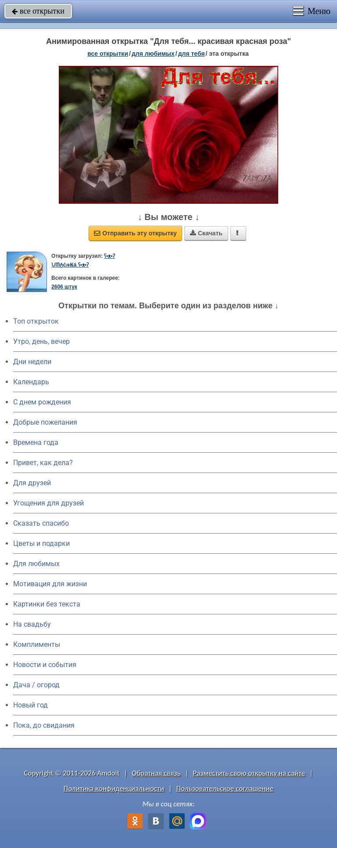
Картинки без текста (46, 604)
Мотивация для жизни (50, 584)
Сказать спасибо (41, 523)
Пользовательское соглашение (224, 788)
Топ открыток (36, 321)
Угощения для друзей (48, 503)
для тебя (191, 53)
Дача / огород (36, 685)
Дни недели (32, 361)
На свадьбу (32, 624)
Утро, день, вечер (41, 341)
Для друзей (32, 483)
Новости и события (44, 664)
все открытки (38, 11)
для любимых (153, 53)
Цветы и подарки (41, 543)
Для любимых (36, 563)
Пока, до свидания (44, 725)
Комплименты (36, 644)
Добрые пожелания (45, 422)
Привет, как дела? (43, 462)
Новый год (30, 705)
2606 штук (64, 287)
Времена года (35, 442)
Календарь (31, 382)
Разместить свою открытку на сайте (249, 773)
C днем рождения (42, 402)
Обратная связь (156, 773)
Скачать (206, 233)
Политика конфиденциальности (114, 788)
